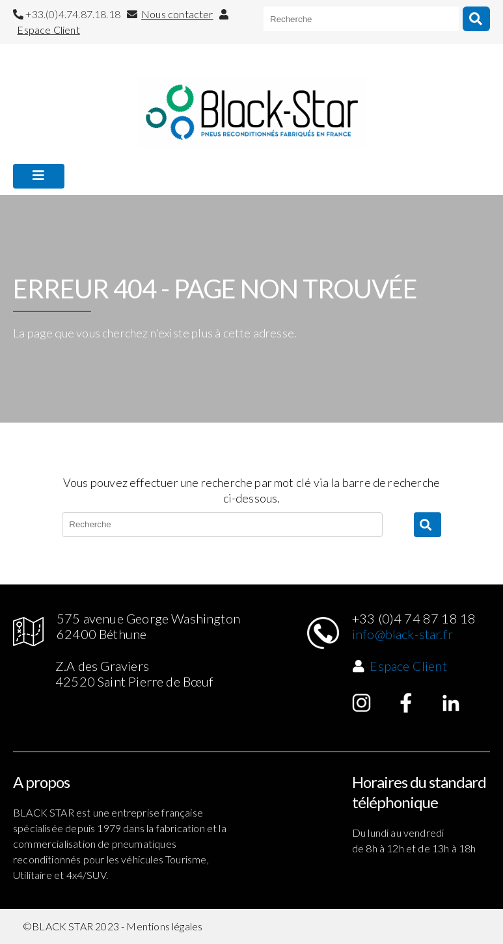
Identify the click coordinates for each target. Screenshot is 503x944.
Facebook (406, 703)
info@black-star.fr (402, 634)
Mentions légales (164, 926)
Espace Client (48, 29)
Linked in (451, 703)
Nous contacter (177, 14)
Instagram (362, 703)
